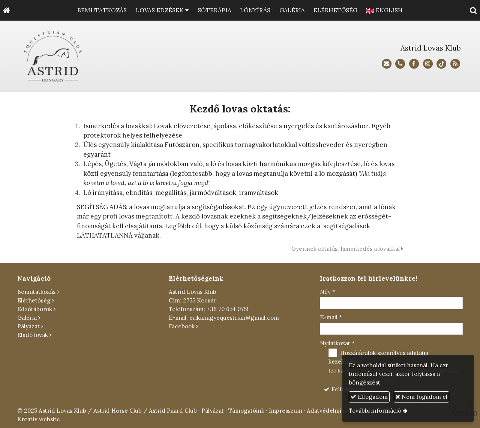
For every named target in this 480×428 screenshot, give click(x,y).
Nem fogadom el (421, 396)
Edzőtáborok (34, 309)
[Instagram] (428, 64)
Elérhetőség (34, 300)
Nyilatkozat (337, 343)
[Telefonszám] (400, 64)
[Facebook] (414, 64)
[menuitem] (102, 10)
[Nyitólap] (6, 10)
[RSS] (455, 64)
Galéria (27, 317)
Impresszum (285, 410)
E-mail (331, 317)
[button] (473, 10)
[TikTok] (441, 64)
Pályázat (28, 326)
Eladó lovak (32, 334)
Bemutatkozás (36, 291)
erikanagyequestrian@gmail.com (234, 317)
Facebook (182, 326)
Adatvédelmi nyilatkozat (339, 410)
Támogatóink (246, 410)
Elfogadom (369, 396)
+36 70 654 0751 (228, 309)
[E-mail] (386, 64)
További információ (375, 410)
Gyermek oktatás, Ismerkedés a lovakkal (347, 248)
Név (327, 291)
